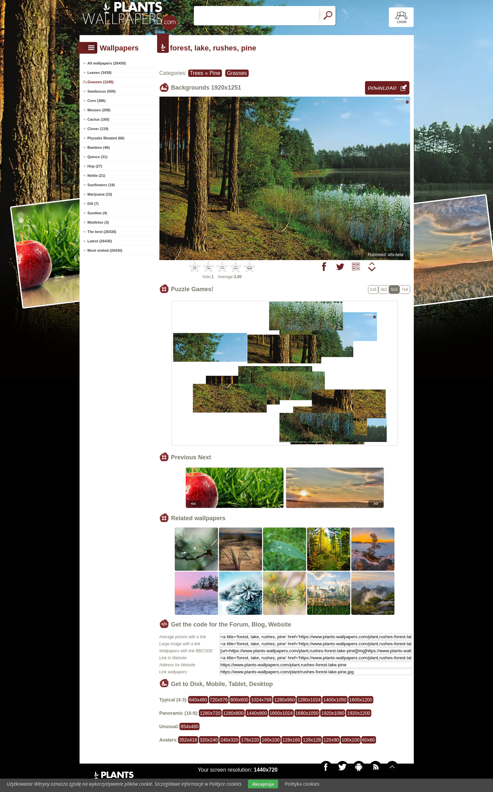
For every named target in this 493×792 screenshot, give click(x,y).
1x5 (373, 289)
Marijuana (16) (100, 194)
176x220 (250, 740)
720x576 (219, 699)
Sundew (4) (97, 213)
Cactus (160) (98, 119)
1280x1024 (309, 699)
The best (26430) (102, 232)
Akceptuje (263, 784)
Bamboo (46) (99, 147)
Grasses (237, 73)
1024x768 (261, 699)
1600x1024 (281, 713)
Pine (215, 73)
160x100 (271, 740)
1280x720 (210, 713)
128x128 (312, 740)
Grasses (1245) (101, 82)
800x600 (239, 699)
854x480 (189, 726)
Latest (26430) (100, 241)
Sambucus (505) (102, 91)
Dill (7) (93, 204)
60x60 (368, 740)
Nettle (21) (96, 176)
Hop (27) (95, 166)
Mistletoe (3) (98, 222)
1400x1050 (334, 699)
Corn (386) (97, 101)
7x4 (404, 289)
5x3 (394, 289)
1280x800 (233, 713)
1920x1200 (358, 713)
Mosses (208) (99, 110)
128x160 (291, 740)
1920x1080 (332, 713)
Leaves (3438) (100, 73)
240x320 (229, 740)
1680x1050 (307, 713)
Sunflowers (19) (101, 185)
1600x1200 (360, 699)
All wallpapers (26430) (107, 63)
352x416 (188, 740)
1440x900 (256, 713)
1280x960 (284, 699)
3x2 (383, 289)
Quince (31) (98, 157)
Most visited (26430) (105, 250)
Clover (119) (98, 129)
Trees (196, 73)
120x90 (331, 740)
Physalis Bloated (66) (106, 138)
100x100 (351, 740)
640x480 (198, 699)
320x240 (209, 740)
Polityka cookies (302, 784)
